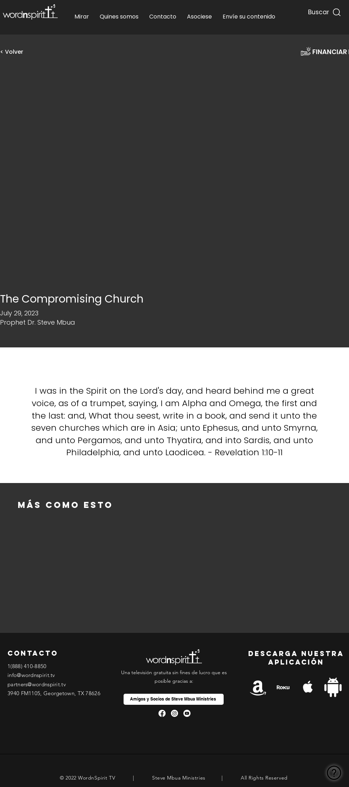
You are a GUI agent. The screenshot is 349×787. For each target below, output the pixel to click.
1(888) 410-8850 (27, 666)
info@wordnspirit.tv (31, 675)
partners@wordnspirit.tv (36, 684)
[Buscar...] (318, 10)
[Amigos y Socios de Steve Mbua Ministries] (174, 699)
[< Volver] (14, 52)
